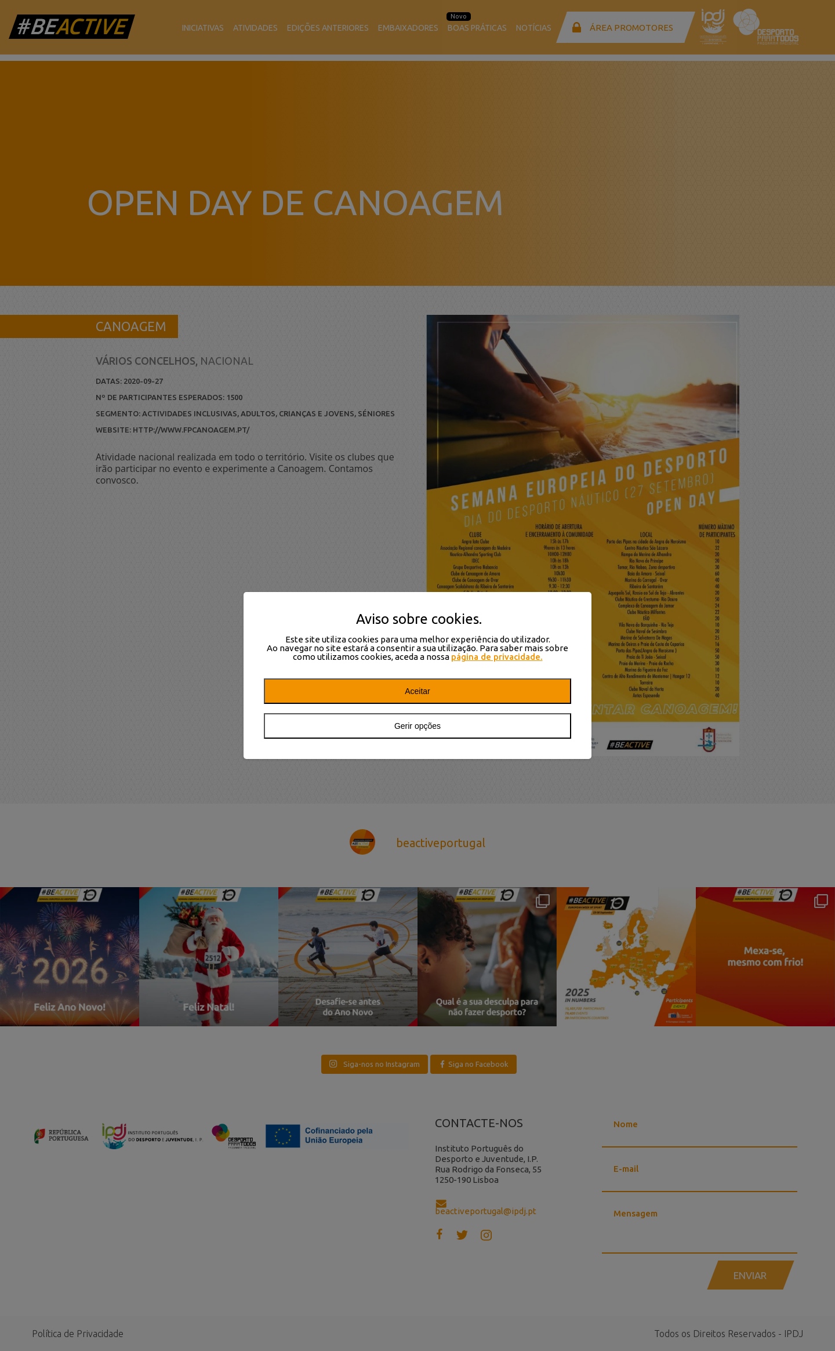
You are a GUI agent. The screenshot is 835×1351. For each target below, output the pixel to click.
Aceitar (417, 691)
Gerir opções (417, 726)
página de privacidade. (497, 656)
